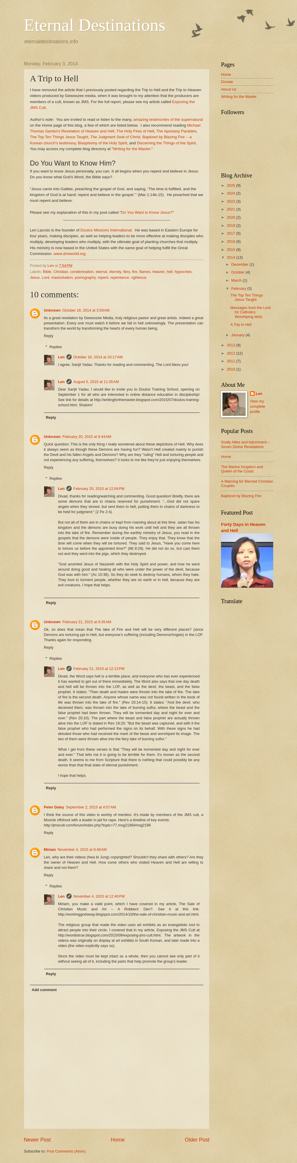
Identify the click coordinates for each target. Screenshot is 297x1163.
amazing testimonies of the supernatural (168, 119)
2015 (231, 249)
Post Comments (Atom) (66, 1151)
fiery (126, 271)
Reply (48, 336)
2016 (231, 241)
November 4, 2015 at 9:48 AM (82, 849)
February (239, 288)
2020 (231, 217)
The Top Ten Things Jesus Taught (59, 137)
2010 (231, 369)
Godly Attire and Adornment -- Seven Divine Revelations (245, 444)
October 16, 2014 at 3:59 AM (86, 310)
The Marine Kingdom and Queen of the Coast (242, 469)
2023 (231, 201)
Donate (227, 82)
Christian (60, 271)
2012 (231, 353)
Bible (47, 271)
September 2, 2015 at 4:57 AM (91, 807)
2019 (231, 225)
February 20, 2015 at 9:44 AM (86, 436)
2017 (231, 233)
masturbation (62, 277)
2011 (231, 361)
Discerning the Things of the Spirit (166, 143)
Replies (56, 347)
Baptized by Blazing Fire (241, 496)
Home (118, 1140)
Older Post (197, 1140)
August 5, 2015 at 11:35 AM (96, 382)
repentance (120, 277)
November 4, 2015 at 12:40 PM (99, 896)
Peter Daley (54, 807)
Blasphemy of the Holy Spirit (102, 143)
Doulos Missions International (106, 230)
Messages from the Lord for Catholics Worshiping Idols (250, 312)
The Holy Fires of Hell (135, 131)
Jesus (35, 277)
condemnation (82, 271)
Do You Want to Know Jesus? (147, 212)
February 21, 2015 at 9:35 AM (86, 622)
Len (61, 357)
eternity (115, 271)
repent (103, 277)
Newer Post (37, 1140)
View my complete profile (257, 406)
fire (134, 271)
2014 (231, 257)
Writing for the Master (131, 149)
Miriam (50, 849)
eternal (101, 271)
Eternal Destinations (94, 25)
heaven (159, 271)
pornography (85, 277)
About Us (228, 89)
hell (170, 271)
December (240, 264)
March (236, 280)
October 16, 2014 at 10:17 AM (98, 357)
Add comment (44, 990)
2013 (231, 345)
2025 (231, 185)
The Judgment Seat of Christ (115, 137)
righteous (138, 277)
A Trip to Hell (240, 324)
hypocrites (183, 271)
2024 (231, 193)
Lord (45, 277)
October (238, 272)
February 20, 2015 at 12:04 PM (98, 488)
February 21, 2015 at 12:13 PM (98, 668)
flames (144, 271)
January (238, 335)
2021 (231, 209)
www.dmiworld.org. (70, 253)
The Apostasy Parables (176, 131)
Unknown (52, 310)
